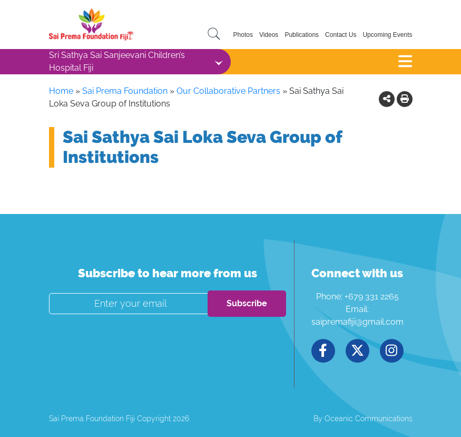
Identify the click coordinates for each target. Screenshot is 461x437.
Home (61, 91)
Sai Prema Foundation (125, 91)
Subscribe (247, 303)
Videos (268, 34)
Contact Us (340, 34)
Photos (243, 34)
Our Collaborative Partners (228, 91)
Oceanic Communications (369, 418)
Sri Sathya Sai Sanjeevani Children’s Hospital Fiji (117, 61)
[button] (386, 99)
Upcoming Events (387, 34)
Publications (302, 34)
